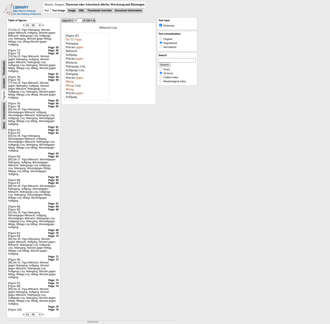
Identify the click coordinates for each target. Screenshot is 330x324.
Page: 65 (53, 177)
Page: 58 (53, 77)
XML (81, 10)
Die (68, 39)
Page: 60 (53, 103)
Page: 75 (53, 306)
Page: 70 (53, 233)
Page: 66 (53, 180)
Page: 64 (53, 156)
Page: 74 (53, 283)
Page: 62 (53, 130)
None (4, 125)
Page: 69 (53, 230)
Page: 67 (53, 203)
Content (4, 83)
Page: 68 (53, 206)
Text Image (58, 10)
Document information (128, 10)
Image (72, 10)
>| (94, 20)
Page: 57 (53, 74)
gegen (79, 47)
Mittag (69, 81)
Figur (78, 39)
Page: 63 (53, 153)
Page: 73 (53, 280)
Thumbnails (4, 68)
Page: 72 (53, 259)
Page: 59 (53, 100)
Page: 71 (53, 256)
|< (70, 20)
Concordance (4, 111)
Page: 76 (53, 309)
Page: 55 (53, 47)
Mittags (70, 85)
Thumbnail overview (99, 10)
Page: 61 (53, 127)
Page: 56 (53, 50)
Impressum (92, 322)
